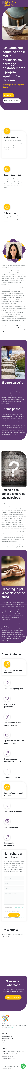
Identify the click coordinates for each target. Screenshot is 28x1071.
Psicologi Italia (10, 1027)
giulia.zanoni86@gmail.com (12, 1053)
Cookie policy (4, 1042)
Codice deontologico (6, 1036)
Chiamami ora (8, 95)
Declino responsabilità (7, 1038)
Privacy (3, 1040)
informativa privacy (19, 907)
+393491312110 (11, 1058)
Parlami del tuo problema (11, 100)
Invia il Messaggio (14, 915)
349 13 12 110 (21, 917)
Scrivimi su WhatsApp (13, 997)
